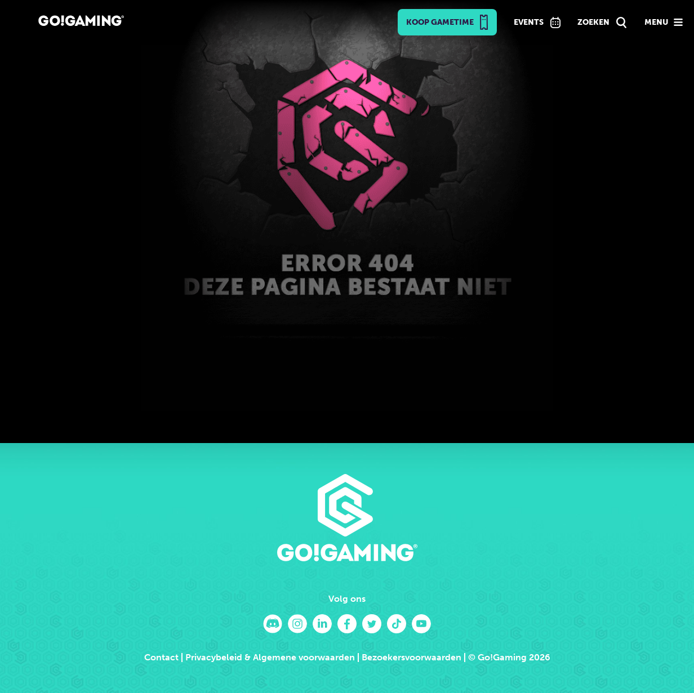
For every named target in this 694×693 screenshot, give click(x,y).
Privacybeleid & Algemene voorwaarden (270, 657)
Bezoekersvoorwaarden (411, 657)
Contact (161, 657)
